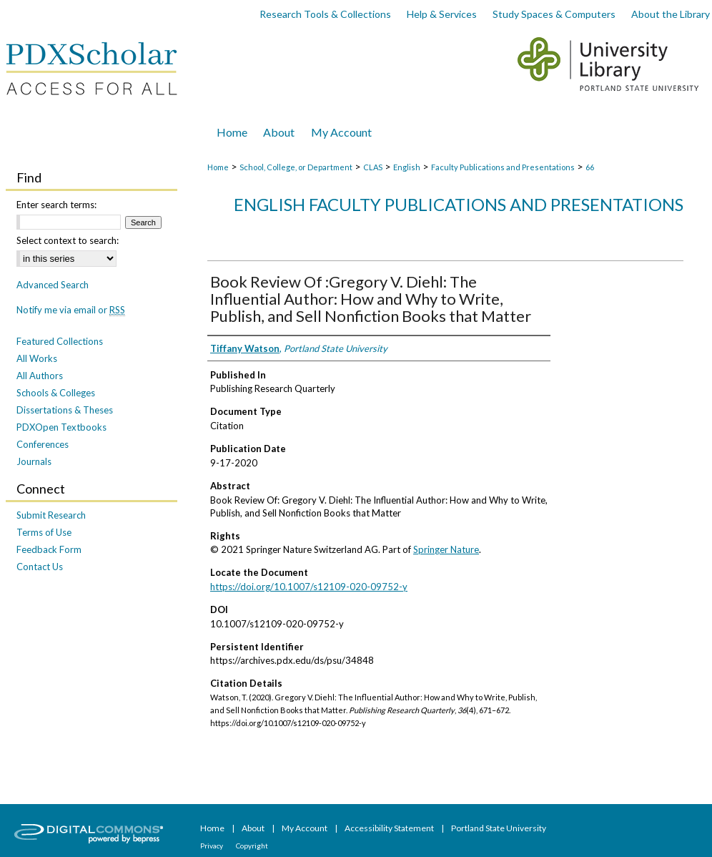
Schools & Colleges (55, 392)
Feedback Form (48, 549)
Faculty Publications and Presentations (503, 167)
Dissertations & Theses (64, 410)
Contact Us (39, 566)
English (406, 167)
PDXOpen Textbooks (61, 427)
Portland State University (498, 828)
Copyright (252, 845)
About (254, 828)
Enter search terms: (56, 204)
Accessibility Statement (390, 828)
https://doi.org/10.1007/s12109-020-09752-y (308, 586)
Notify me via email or (70, 309)
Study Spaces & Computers (554, 14)
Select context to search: (67, 240)
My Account (305, 828)
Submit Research (51, 515)
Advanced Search (52, 284)
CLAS (372, 167)
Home (218, 167)
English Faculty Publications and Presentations (458, 204)
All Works (36, 358)
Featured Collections (59, 341)
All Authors (39, 375)
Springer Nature (446, 549)
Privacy (212, 845)
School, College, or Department (295, 167)
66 (589, 167)
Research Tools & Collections (325, 14)
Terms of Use (43, 532)
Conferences (42, 444)
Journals (33, 461)
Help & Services (442, 14)
